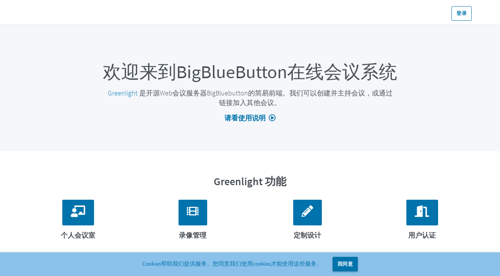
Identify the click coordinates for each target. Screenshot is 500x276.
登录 (461, 13)
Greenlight (123, 93)
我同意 (345, 264)
